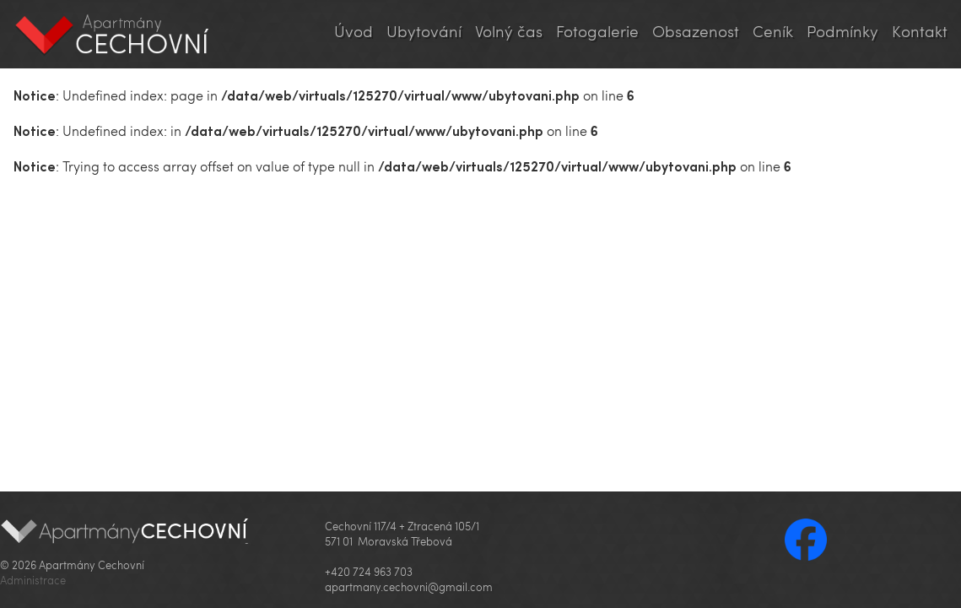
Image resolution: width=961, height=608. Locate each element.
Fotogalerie (597, 30)
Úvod (353, 30)
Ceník (773, 30)
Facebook (806, 539)
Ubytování (424, 30)
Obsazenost (695, 30)
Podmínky (842, 30)
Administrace (33, 580)
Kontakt (920, 30)
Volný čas (509, 30)
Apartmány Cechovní (112, 34)
